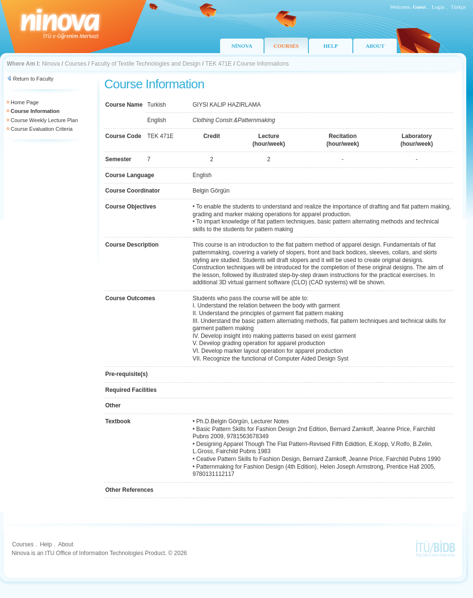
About (65, 544)
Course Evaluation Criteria (41, 129)
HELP (330, 46)
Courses (75, 63)
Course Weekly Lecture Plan (44, 120)
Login (438, 7)
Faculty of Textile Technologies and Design (145, 63)
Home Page (25, 102)
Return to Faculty (33, 79)
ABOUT (374, 46)
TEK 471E (218, 63)
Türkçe (458, 7)
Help (46, 544)
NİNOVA (241, 46)
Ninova (51, 63)
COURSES (286, 46)
